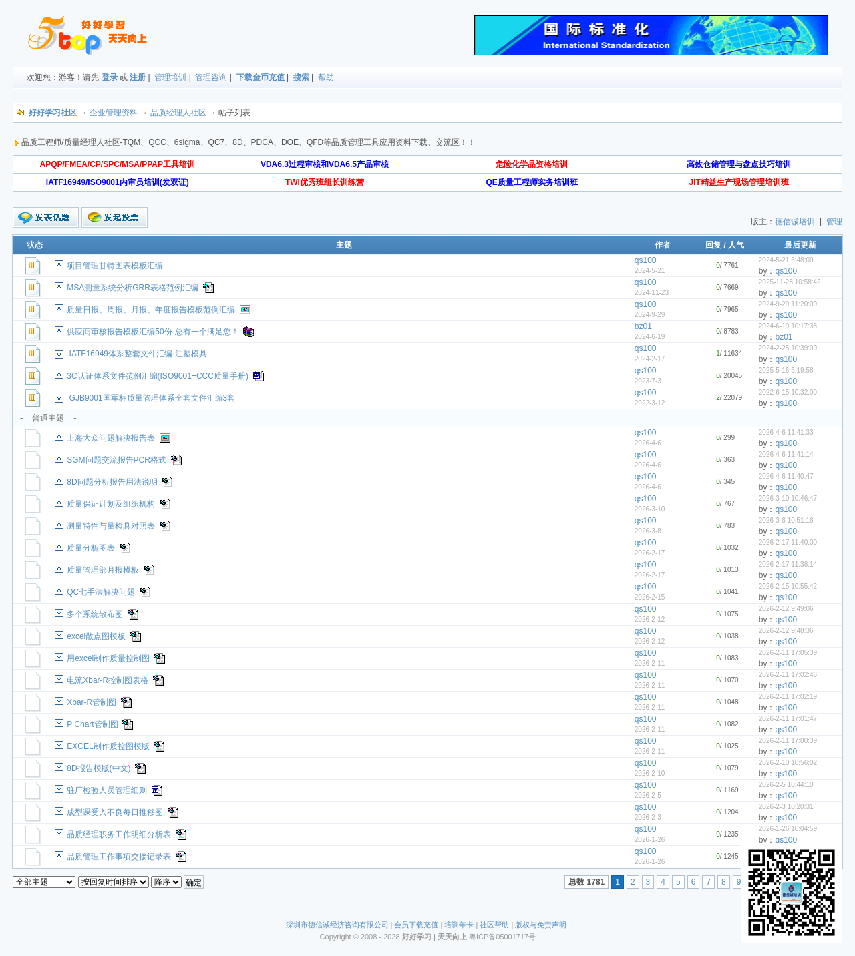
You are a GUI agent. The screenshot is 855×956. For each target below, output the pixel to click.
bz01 (643, 326)
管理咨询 (211, 77)
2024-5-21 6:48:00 (786, 260)
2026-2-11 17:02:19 (788, 696)
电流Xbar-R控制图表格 (107, 680)
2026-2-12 (650, 619)
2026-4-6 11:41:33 (786, 432)
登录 (110, 77)
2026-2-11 (650, 663)
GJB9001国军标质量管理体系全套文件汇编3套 (152, 398)
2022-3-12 (650, 403)
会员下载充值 (416, 925)
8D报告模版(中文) (98, 768)
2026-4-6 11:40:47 (786, 476)
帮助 (326, 77)
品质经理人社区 (178, 112)
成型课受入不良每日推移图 (115, 812)
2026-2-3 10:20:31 (786, 806)
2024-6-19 (650, 336)
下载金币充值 (260, 77)
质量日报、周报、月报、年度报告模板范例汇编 (151, 309)
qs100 (646, 260)
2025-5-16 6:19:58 (786, 370)
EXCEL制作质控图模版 (108, 746)
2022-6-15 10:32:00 (788, 392)
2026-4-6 (648, 443)
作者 (663, 245)
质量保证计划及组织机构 (111, 504)
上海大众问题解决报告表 (111, 438)
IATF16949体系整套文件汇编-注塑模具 (138, 353)
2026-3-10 (650, 509)
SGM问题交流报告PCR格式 (116, 460)
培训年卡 (459, 925)
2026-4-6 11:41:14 (786, 454)
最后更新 (800, 245)
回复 (713, 245)
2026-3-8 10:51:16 (786, 520)
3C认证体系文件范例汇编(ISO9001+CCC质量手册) (157, 376)
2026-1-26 (650, 839)
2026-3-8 (648, 531)
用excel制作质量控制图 (108, 658)
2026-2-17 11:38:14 (788, 564)
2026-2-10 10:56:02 (788, 762)
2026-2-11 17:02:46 (788, 674)
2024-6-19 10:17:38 (788, 326)
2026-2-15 (650, 597)
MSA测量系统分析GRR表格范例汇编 (132, 287)
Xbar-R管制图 (91, 702)
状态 (35, 245)
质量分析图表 (91, 548)
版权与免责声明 (540, 925)
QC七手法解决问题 (101, 592)
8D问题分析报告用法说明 (112, 482)
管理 (834, 221)
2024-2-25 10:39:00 (788, 348)
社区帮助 (494, 925)
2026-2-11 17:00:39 (788, 740)
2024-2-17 (650, 359)
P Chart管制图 (92, 724)
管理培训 (170, 77)
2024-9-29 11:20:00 (788, 304)
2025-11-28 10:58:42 (790, 282)
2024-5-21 (650, 270)
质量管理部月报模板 (103, 570)
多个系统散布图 (95, 614)
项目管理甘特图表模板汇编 (115, 265)
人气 (736, 245)
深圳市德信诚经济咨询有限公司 (337, 925)
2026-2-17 (650, 553)
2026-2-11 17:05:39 (788, 652)
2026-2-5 (648, 795)
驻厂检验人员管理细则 (107, 790)
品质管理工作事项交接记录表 (119, 856)
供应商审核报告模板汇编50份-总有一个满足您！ (152, 331)
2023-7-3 (648, 381)
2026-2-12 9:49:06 (786, 608)
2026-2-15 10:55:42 (788, 586)
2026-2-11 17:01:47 (788, 718)
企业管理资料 (114, 112)
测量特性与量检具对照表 (111, 526)
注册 (138, 77)
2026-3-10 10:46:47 (788, 498)
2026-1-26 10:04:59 (788, 828)
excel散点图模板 (96, 636)
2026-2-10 (650, 773)
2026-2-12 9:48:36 (786, 630)
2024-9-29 (650, 314)
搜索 (301, 77)
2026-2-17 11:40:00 (788, 542)
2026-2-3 (648, 817)
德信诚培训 (795, 221)
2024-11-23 (652, 292)
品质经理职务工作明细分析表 (119, 834)
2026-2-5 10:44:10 (786, 784)
